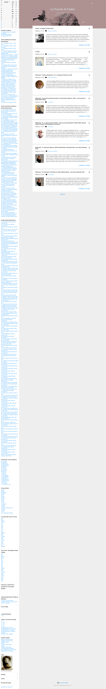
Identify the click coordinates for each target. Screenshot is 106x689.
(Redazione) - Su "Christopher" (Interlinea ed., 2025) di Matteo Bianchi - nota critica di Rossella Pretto (59, 172)
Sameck (3, 536)
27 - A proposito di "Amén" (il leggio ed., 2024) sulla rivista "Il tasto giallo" (9, 131)
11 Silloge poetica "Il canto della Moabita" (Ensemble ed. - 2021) (8, 81)
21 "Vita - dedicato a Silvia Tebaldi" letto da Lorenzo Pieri (9, 281)
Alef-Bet (3, 546)
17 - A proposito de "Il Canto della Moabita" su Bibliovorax (9, 165)
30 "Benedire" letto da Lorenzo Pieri (9, 297)
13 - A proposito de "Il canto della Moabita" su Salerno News (9, 181)
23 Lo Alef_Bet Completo (7, 513)
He (1, 523)
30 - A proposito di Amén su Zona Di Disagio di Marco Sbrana (9, 120)
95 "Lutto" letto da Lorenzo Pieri (8, 445)
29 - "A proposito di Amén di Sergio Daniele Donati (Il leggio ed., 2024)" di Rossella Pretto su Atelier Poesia (9, 124)
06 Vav (2, 496)
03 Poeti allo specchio (6, 34)
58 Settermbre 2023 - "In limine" (8, 629)
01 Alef (2, 489)
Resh (2, 542)
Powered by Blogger (62, 682)
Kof (2, 541)
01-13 (2, 615)
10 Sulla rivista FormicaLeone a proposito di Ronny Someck (8, 83)
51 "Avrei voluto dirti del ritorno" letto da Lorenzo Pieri (8, 343)
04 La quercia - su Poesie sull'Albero (9, 96)
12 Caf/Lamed (4, 475)
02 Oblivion (3, 33)
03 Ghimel (3, 492)
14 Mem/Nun (4, 478)
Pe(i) (2, 539)
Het (2, 527)
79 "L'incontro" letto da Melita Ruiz (9, 408)
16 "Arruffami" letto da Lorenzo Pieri (9, 269)
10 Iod (2, 501)
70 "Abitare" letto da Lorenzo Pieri (9, 389)
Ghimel (2, 521)
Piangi (2, 645)
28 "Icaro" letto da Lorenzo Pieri (8, 295)
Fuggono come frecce (6, 647)
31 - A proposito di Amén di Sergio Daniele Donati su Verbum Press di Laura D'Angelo (9, 117)
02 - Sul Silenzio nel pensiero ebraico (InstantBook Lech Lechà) (9, 213)
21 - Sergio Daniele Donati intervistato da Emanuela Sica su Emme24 (9, 151)
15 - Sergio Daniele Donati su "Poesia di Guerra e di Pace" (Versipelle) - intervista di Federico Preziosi (9, 174)
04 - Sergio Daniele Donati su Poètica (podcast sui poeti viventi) (9, 208)
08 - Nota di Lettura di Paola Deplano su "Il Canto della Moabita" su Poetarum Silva (9, 197)
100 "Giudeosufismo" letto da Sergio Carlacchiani (8, 252)
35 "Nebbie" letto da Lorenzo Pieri (9, 306)
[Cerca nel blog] (9, 609)
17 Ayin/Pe (3, 482)
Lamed (2, 532)
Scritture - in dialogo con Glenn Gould (44, 28)
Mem (2, 533)
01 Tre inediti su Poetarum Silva (8, 102)
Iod (2, 530)
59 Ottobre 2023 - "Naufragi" (7, 630)
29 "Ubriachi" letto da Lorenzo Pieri (9, 296)
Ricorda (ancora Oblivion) (7, 651)
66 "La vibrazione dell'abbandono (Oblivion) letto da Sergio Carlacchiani (9, 380)
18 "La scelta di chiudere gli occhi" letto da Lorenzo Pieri (9, 274)
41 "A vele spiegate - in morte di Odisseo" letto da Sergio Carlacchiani (8, 319)
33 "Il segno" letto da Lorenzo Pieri (9, 304)
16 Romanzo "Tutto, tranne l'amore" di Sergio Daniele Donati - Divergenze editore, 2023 (9, 70)
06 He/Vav (3, 467)
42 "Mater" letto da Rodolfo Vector (9, 322)
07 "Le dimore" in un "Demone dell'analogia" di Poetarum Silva (8, 90)
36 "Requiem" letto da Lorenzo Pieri (9, 308)
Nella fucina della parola (7, 639)
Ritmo (2, 643)
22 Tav (2, 511)
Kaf (2, 531)
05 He (2, 495)
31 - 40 (2, 625)
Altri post (62, 194)
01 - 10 (2, 621)
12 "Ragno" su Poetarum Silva (8, 79)
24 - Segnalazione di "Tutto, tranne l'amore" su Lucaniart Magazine (9, 141)
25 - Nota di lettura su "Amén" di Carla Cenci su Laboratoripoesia (8, 138)
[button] (89, 29)
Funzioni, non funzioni (6, 644)
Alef (2, 518)
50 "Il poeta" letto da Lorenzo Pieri (9, 341)
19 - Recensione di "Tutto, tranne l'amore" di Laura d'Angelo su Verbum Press (8, 158)
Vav (2, 524)
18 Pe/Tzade (4, 483)
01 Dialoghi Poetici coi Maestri (8, 32)
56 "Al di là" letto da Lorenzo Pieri (9, 354)
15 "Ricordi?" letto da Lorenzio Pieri (9, 268)
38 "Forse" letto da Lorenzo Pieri (8, 311)
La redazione (43, 22)
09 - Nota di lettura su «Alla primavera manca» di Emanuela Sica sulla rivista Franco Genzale (9, 193)
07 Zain (3, 497)
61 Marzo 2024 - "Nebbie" (7, 634)
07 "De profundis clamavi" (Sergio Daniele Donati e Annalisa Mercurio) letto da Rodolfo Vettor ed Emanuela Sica (9, 237)
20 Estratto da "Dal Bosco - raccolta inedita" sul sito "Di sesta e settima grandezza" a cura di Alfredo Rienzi (9, 56)
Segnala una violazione (6, 687)
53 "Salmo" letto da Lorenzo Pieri (9, 347)
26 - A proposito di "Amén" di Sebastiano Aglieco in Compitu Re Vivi (9, 135)
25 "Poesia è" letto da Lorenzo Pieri (9, 290)
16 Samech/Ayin (5, 480)
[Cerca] (92, 4)
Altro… (83, 22)
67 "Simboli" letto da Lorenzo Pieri (9, 382)
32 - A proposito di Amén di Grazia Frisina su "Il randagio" (9, 114)
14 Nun (3, 506)
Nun (2, 535)
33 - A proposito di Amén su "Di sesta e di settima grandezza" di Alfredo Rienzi (8, 111)
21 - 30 (2, 623)
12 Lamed (3, 504)
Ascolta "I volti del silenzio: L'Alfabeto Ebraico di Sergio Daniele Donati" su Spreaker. (9, 602)
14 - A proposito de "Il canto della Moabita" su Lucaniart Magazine (9, 178)
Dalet (2, 522)
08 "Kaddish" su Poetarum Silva (8, 88)
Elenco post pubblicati (73, 22)
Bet (2, 519)
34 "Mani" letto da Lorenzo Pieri (8, 305)
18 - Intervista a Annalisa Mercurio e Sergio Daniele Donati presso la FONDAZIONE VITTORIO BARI (9, 162)
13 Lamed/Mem (5, 476)
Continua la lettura (84, 45)
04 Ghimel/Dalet (5, 465)
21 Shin (3, 510)
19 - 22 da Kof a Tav (6, 484)
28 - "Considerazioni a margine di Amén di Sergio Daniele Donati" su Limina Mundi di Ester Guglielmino (9, 128)
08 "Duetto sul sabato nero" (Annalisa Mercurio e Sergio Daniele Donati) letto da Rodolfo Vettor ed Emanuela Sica (9, 243)
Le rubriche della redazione (56, 22)
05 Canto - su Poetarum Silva (8, 94)
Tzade (2, 540)
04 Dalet (3, 493)
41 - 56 (2, 626)
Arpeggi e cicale (5, 642)
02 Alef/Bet (3, 462)
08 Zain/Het (4, 470)
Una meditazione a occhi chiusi (8, 649)
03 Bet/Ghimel (4, 463)
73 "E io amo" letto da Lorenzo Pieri (9, 395)
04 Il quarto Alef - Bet (6, 36)
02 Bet (2, 491)
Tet (2, 528)
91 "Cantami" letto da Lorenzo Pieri (9, 436)
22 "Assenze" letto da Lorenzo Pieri (9, 283)
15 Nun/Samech (5, 479)
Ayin (2, 537)
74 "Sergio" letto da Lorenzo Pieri (9, 396)
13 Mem (3, 505)
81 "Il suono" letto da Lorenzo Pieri (9, 412)
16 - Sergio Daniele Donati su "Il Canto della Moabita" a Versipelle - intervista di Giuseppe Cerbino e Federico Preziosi (9, 169)
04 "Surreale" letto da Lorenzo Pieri (9, 229)
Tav (2, 545)
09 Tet (2, 500)
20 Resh (3, 509)
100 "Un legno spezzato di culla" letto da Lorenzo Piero (8, 257)
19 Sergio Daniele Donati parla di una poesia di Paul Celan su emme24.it (9, 60)
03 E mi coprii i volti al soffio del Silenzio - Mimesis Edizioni (8, 98)
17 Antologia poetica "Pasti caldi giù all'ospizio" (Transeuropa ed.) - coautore (9, 66)
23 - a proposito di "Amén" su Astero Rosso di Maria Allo (9, 143)
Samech (3, 572)
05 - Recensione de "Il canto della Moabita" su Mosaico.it (9, 205)
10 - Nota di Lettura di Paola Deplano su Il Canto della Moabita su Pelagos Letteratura (9, 189)
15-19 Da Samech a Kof (6, 507)
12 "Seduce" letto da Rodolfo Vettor (9, 261)
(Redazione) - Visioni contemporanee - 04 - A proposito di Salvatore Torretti (53, 75)
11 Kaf (2, 502)
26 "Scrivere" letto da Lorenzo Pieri (9, 291)
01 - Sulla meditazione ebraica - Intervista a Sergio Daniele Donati (9, 215)
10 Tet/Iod (3, 473)
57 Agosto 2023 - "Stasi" (7, 627)
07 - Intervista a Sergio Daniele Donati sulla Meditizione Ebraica (8, 200)
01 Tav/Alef (4, 461)
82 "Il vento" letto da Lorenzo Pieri (9, 413)
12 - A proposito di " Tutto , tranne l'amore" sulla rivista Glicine (9, 183)
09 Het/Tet (3, 471)
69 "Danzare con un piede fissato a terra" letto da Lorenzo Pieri (9, 387)
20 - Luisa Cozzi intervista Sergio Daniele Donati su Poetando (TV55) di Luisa (9, 155)
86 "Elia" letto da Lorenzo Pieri (8, 422)
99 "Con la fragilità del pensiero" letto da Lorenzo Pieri (8, 455)
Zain (2, 526)
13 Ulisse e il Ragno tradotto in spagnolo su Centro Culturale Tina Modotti (9, 77)
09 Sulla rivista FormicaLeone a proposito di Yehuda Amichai (8, 86)
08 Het (2, 498)
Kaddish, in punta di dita (7, 640)
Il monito (37, 51)
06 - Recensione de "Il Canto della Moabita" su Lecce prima (9, 203)
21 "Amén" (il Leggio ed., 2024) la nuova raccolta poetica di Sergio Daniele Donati (9, 52)
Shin (2, 544)
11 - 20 (2, 622)
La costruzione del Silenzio (7, 648)
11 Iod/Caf (3, 474)
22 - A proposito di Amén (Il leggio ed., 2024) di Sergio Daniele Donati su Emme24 (9, 147)
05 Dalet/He (4, 466)
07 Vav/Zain (4, 469)
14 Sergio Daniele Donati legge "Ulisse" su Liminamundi (8, 73)
